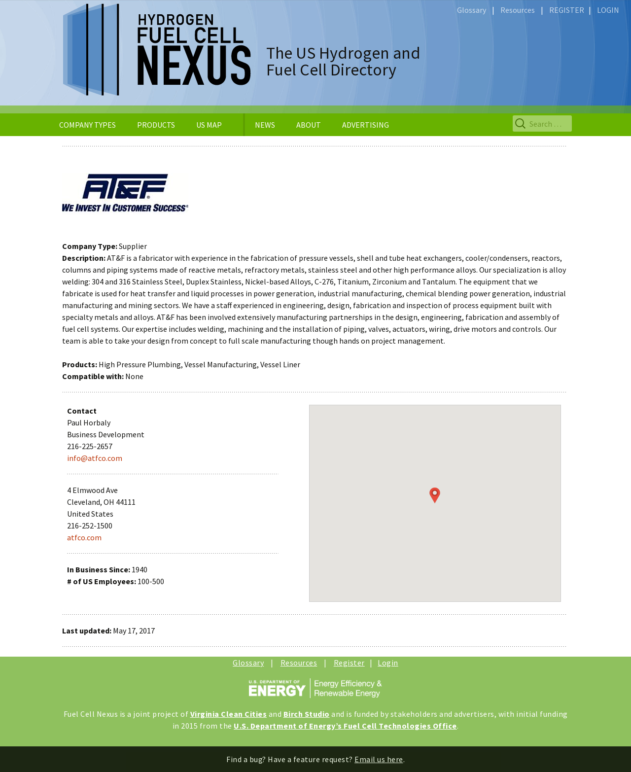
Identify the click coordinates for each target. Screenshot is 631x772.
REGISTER (566, 10)
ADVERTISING (365, 125)
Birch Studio (306, 714)
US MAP (209, 125)
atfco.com (84, 537)
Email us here (378, 759)
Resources (517, 10)
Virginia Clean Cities (228, 714)
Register (349, 662)
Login (388, 662)
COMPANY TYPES (87, 125)
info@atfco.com (94, 458)
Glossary (471, 10)
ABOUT (308, 125)
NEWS (265, 125)
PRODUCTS (156, 125)
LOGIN (608, 10)
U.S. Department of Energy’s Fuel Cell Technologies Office (345, 726)
